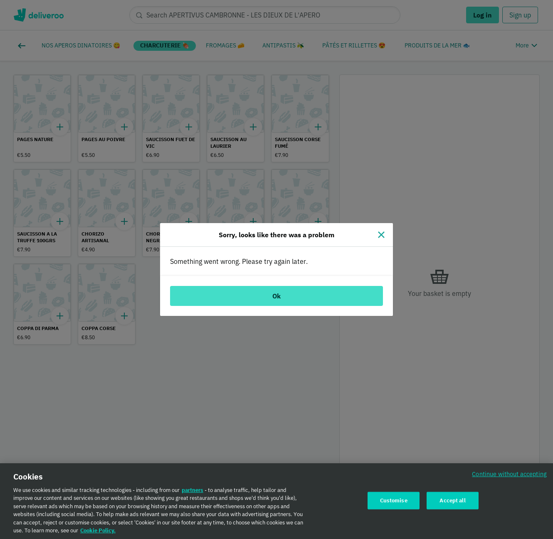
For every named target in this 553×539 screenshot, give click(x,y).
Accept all (452, 502)
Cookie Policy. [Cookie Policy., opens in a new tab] (98, 533)
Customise (393, 502)
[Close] (381, 235)
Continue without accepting (509, 476)
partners (192, 492)
